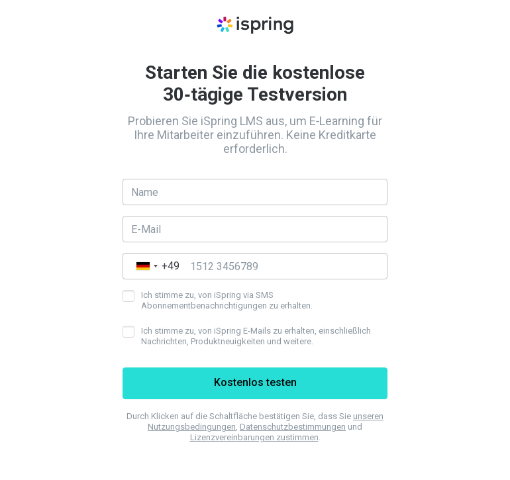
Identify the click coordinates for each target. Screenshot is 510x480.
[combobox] (154, 266)
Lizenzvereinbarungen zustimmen (254, 437)
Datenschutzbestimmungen (293, 427)
